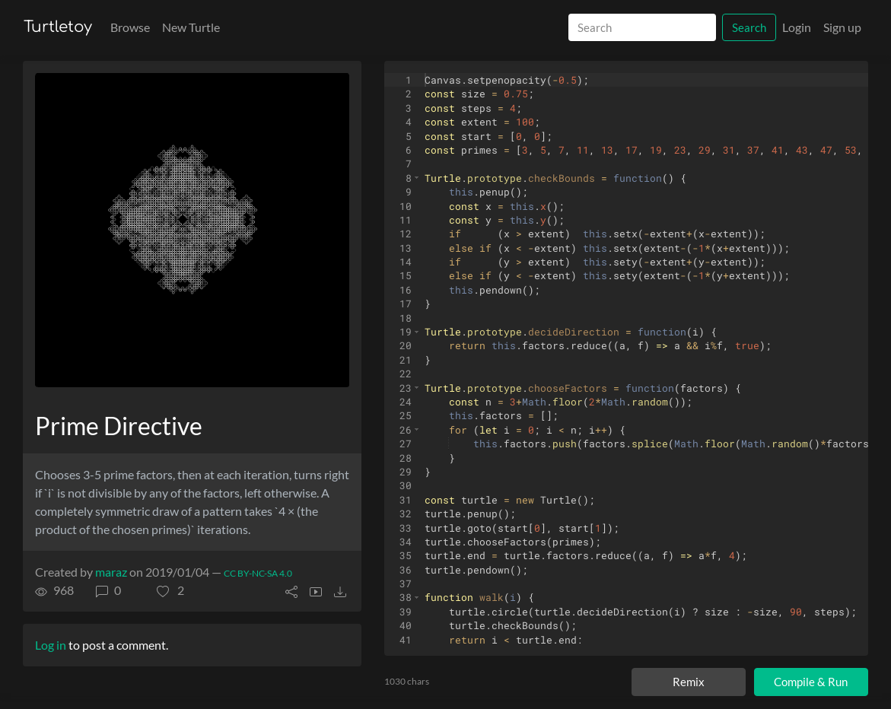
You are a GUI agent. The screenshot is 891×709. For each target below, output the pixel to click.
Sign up (842, 27)
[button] (170, 590)
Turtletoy (58, 27)
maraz (111, 571)
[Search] (642, 28)
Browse (130, 27)
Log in (50, 644)
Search (749, 27)
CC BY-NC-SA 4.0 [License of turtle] (258, 573)
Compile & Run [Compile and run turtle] (811, 681)
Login (796, 27)
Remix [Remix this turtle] (689, 681)
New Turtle (191, 27)
